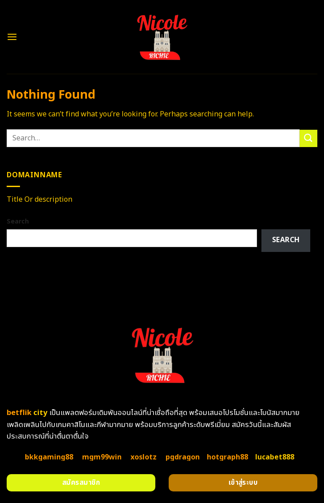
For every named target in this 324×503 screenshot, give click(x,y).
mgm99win (102, 457)
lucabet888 (274, 457)
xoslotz (143, 457)
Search (18, 221)
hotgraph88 (227, 457)
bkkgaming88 (49, 457)
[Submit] (308, 138)
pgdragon (183, 457)
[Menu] (12, 37)
